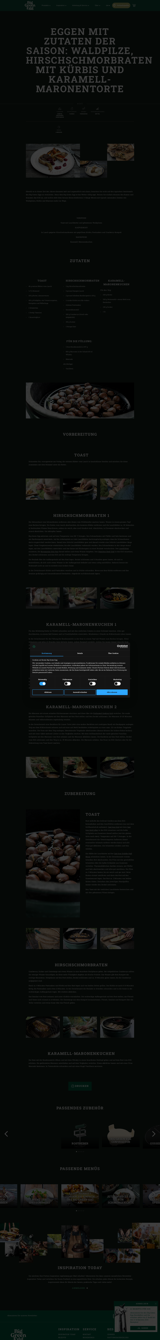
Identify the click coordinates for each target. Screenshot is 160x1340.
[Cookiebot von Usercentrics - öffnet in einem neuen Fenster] (118, 646)
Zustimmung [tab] (47, 653)
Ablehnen (48, 692)
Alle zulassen (112, 692)
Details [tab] (80, 653)
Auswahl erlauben (80, 692)
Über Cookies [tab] (113, 653)
